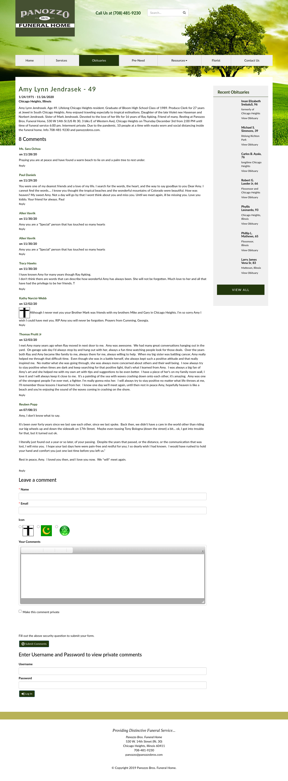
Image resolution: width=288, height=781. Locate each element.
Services (61, 60)
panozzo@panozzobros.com (143, 754)
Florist (216, 60)
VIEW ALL (240, 290)
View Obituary (249, 118)
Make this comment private (39, 612)
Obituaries (99, 60)
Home (30, 60)
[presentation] (52, 625)
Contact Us (251, 60)
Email (23, 503)
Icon (22, 519)
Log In (27, 693)
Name (24, 489)
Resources (179, 60)
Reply (22, 165)
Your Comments (29, 541)
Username (26, 664)
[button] (24, 550)
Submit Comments (34, 643)
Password (25, 678)
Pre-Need (138, 60)
